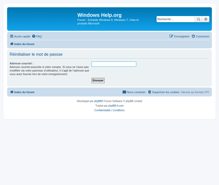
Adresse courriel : (21, 63)
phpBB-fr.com (116, 105)
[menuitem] (37, 36)
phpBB (98, 101)
